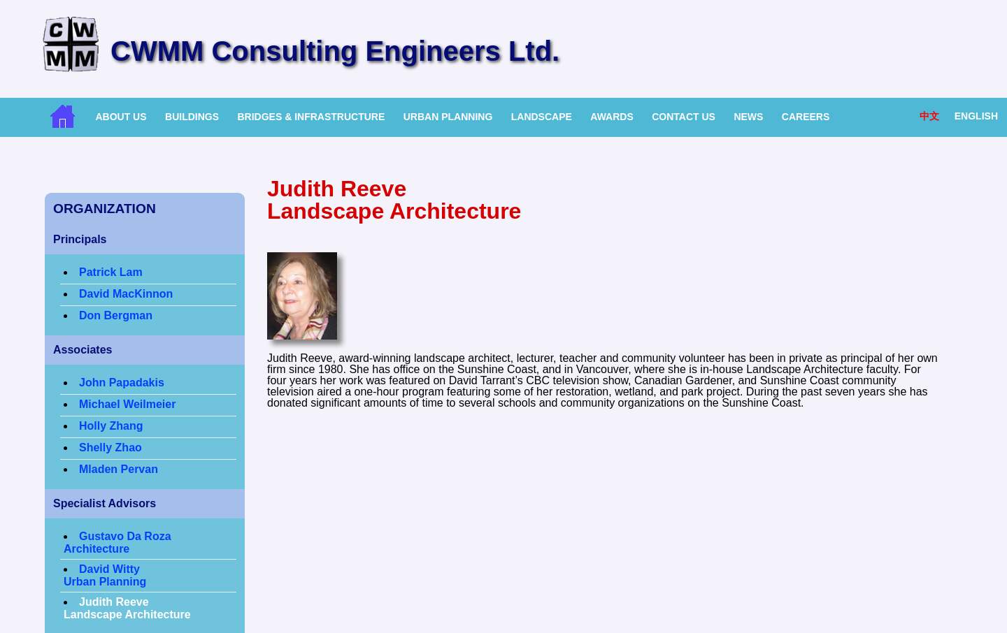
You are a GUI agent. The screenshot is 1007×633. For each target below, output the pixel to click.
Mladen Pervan (118, 469)
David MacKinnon (126, 294)
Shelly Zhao (110, 447)
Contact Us (683, 116)
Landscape (541, 116)
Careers (805, 116)
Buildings (192, 116)
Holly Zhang (111, 426)
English (976, 116)
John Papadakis (121, 382)
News (748, 116)
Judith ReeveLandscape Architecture (127, 608)
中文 (929, 116)
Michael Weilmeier (127, 404)
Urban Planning (448, 116)
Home (62, 116)
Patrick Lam (111, 272)
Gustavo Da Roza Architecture (117, 542)
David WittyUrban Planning (105, 575)
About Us (120, 116)
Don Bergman (115, 315)
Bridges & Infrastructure (311, 116)
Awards (611, 116)
